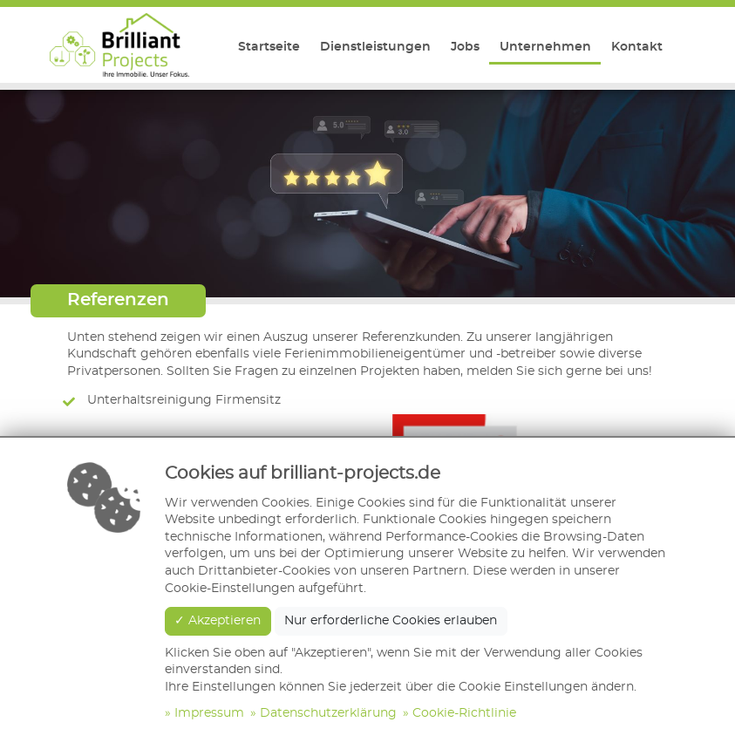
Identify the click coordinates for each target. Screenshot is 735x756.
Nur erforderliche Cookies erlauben (390, 621)
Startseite (269, 47)
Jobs (465, 47)
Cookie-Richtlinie (464, 713)
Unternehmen (545, 47)
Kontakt (637, 47)
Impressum (209, 713)
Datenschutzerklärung (328, 713)
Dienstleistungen (375, 47)
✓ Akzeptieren (217, 621)
